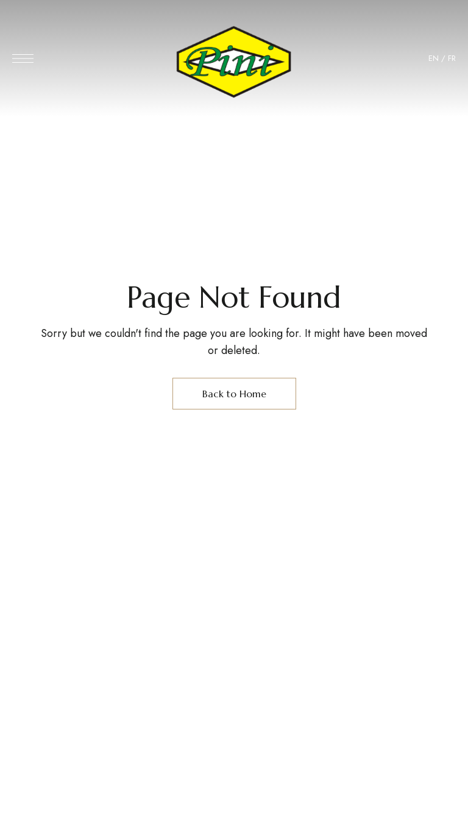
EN (433, 58)
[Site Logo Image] (234, 62)
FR (452, 58)
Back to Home (234, 394)
